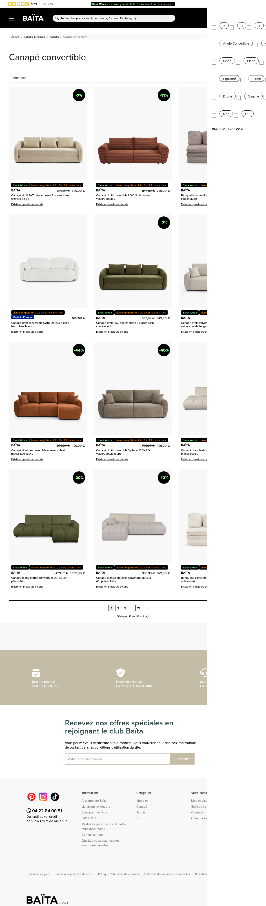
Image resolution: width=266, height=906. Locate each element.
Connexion (198, 812)
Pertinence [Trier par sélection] (133, 77)
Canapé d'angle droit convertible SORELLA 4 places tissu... (209, 452)
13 (138, 608)
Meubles (142, 800)
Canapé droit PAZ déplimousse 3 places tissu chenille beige (40, 197)
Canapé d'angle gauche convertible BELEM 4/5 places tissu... (123, 579)
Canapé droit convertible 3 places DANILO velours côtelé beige (208, 324)
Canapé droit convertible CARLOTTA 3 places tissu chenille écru (40, 324)
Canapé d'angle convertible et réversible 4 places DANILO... (38, 452)
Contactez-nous (93, 834)
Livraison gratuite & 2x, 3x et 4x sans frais (56, 185)
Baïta (248, 4)
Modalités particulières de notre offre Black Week (104, 826)
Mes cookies (200, 800)
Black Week (20, 185)
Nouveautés (243, 14)
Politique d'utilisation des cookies (119, 874)
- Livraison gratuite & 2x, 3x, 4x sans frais (124, 4)
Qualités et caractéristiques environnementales (101, 842)
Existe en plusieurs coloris (27, 204)
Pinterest (31, 796)
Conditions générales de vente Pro (216, 874)
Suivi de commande (204, 806)
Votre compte (200, 792)
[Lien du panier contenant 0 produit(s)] (255, 20)
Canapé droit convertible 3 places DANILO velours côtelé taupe (123, 452)
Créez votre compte (205, 818)
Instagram (43, 796)
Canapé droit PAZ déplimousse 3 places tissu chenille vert (125, 324)
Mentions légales (40, 874)
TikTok (54, 796)
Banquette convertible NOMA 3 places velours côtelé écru (210, 579)
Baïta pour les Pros (95, 812)
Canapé (141, 806)
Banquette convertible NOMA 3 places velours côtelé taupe (210, 197)
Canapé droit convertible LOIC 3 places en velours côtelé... (123, 197)
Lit (138, 818)
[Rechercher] (114, 18)
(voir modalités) (166, 4)
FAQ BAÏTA (89, 818)
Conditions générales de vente (74, 874)
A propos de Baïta (94, 800)
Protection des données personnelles (167, 874)
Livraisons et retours (96, 806)
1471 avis (47, 4)
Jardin (140, 812)
